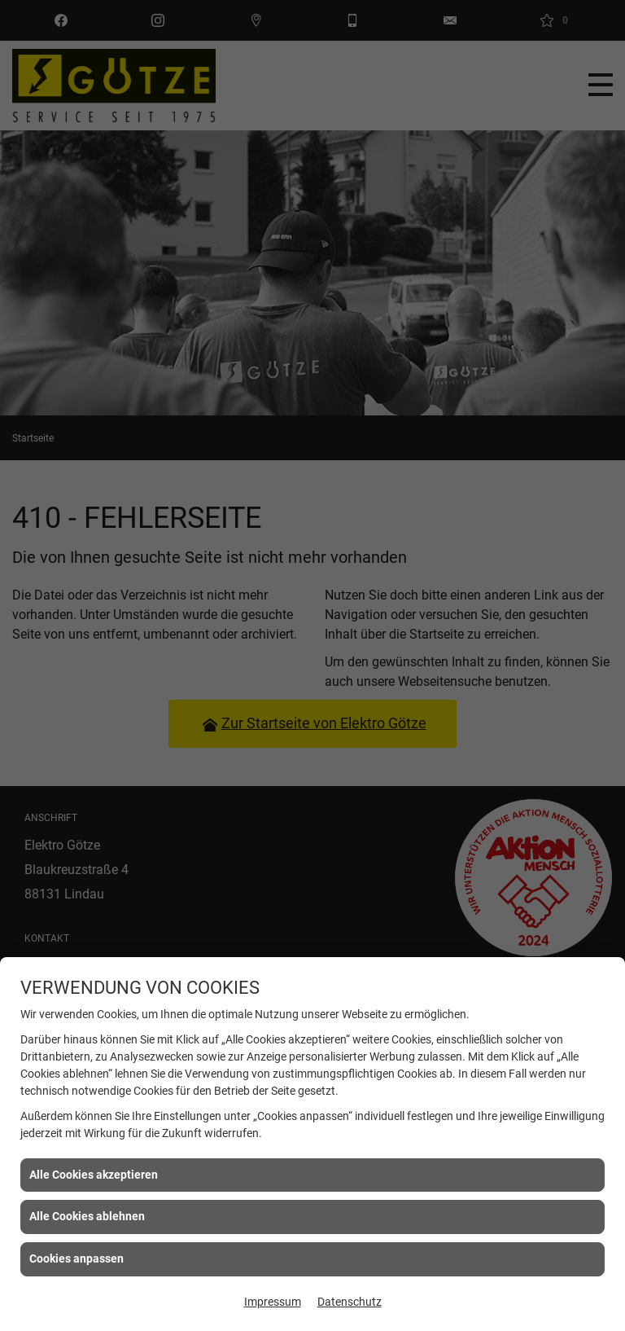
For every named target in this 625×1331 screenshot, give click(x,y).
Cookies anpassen (76, 1258)
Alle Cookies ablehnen (87, 1216)
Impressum (272, 1301)
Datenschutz (349, 1301)
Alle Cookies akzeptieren (93, 1174)
